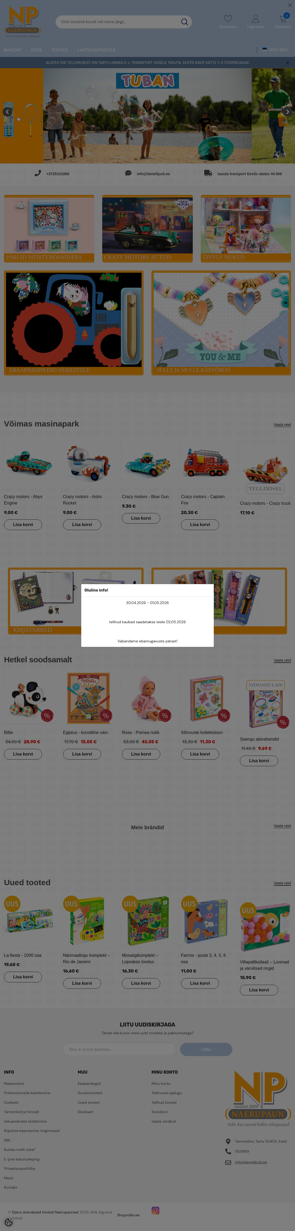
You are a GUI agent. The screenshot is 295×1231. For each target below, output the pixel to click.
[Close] (289, 5)
